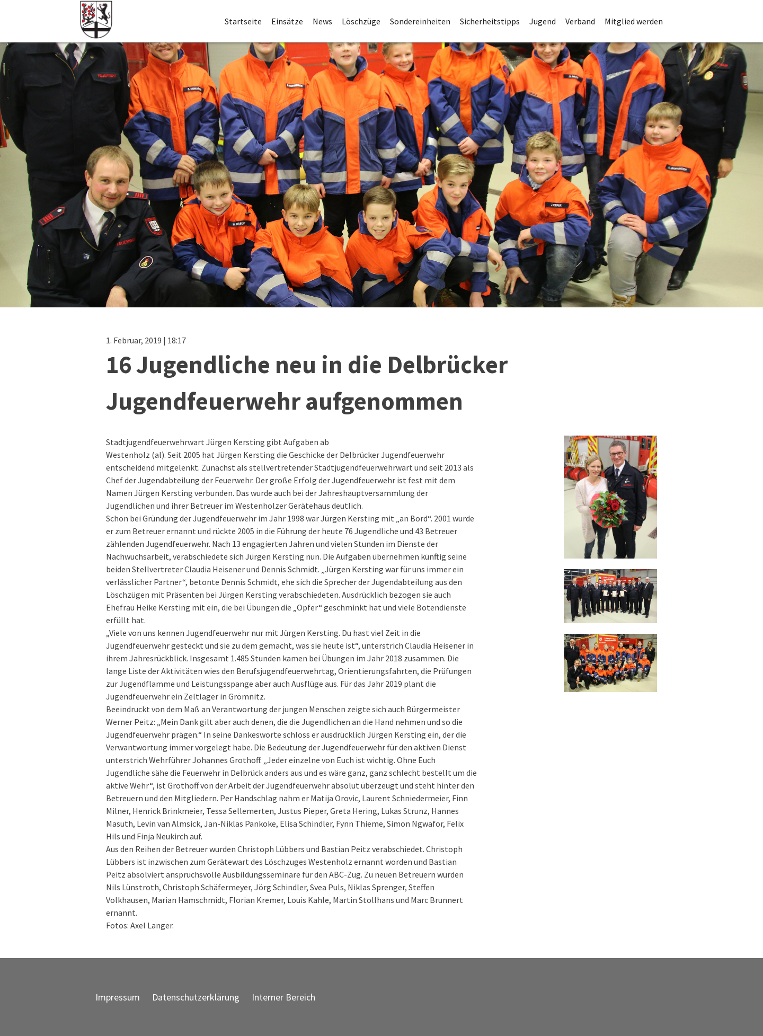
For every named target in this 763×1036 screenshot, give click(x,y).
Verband (580, 21)
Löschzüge (361, 21)
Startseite (243, 21)
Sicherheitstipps (490, 21)
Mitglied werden (634, 21)
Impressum (117, 997)
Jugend (542, 21)
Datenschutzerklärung (195, 997)
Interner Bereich (283, 997)
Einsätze (287, 21)
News (322, 21)
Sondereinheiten (420, 21)
